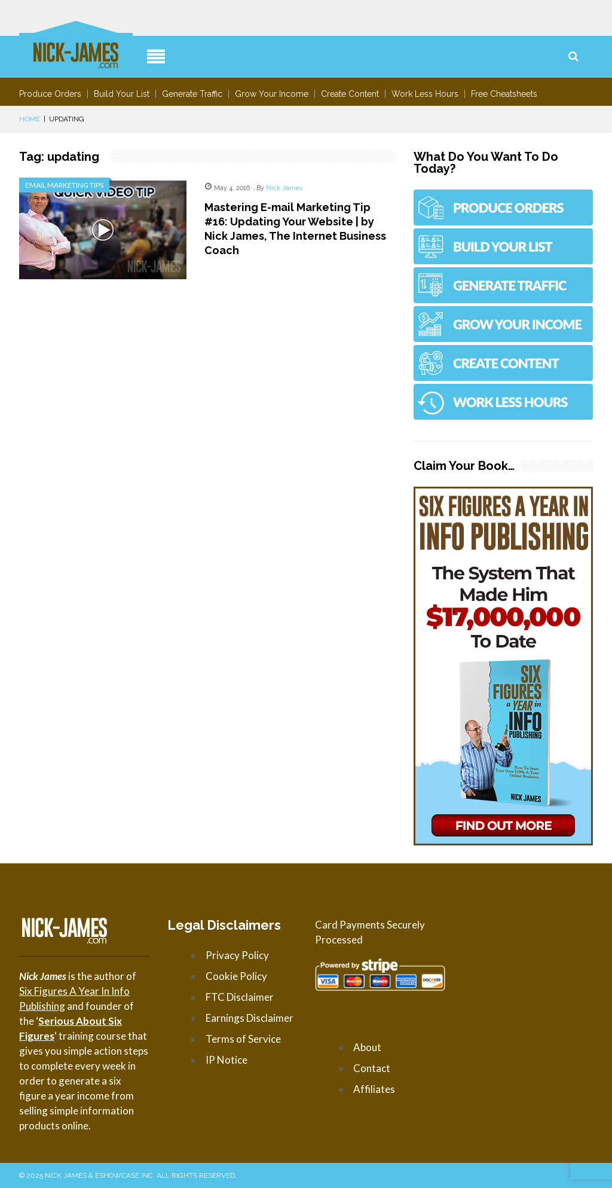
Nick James (284, 188)
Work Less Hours (424, 94)
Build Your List (121, 94)
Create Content (350, 94)
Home (29, 119)
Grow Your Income (271, 94)
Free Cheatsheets (504, 94)
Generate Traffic (192, 94)
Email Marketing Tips (64, 185)
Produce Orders (50, 94)
